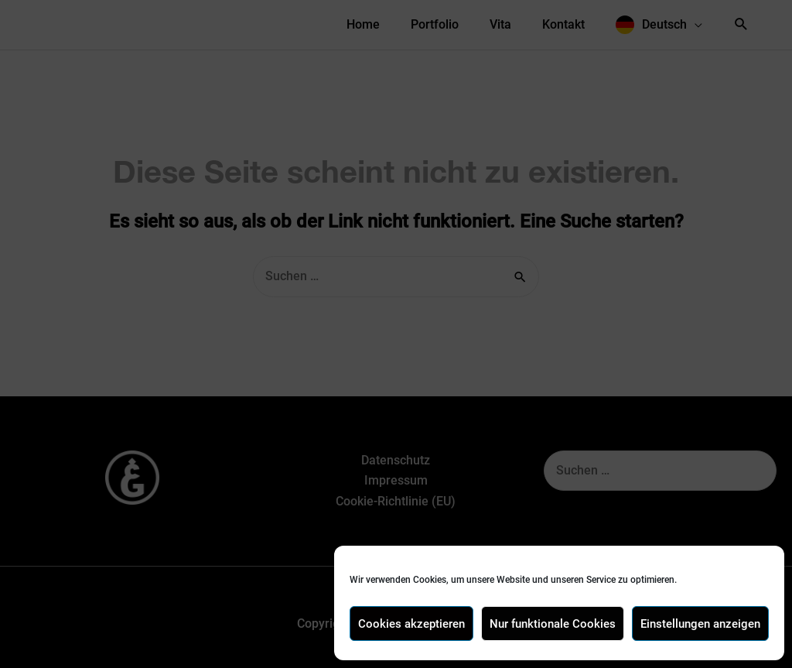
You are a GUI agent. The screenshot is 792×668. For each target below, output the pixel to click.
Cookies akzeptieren (411, 624)
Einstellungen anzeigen (700, 624)
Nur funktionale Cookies (553, 624)
